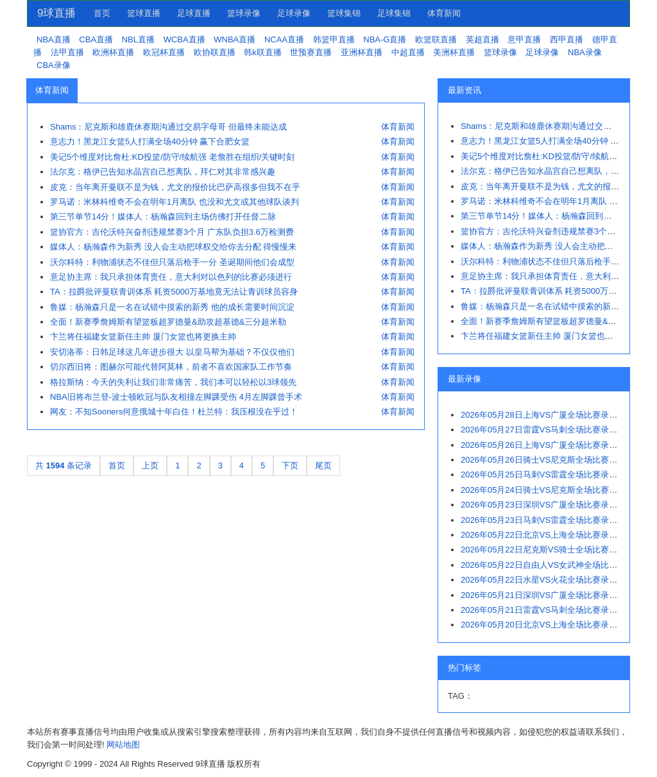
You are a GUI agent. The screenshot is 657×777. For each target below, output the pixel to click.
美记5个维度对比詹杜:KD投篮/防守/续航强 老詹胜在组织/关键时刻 (172, 157)
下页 (290, 465)
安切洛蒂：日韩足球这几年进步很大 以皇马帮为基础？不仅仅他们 (172, 352)
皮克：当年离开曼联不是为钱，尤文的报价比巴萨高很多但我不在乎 (175, 187)
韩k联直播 (263, 52)
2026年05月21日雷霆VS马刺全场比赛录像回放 (547, 610)
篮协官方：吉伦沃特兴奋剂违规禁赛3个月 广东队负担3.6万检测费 (172, 232)
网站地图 (123, 744)
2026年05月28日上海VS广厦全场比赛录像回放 (547, 415)
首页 (102, 13)
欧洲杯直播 (113, 52)
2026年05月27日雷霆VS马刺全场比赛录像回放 (547, 429)
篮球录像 (243, 13)
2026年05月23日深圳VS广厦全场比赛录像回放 (547, 504)
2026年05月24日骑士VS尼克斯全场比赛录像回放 (551, 490)
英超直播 (482, 39)
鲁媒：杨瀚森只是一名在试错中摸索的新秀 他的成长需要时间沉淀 (172, 307)
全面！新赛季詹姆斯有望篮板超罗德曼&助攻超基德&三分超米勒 (168, 322)
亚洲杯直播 (361, 52)
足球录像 (294, 13)
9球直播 (56, 13)
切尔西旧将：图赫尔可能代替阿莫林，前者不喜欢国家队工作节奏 (171, 366)
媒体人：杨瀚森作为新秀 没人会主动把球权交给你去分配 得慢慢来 (173, 247)
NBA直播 (54, 39)
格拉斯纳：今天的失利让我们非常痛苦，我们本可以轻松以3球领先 (173, 382)
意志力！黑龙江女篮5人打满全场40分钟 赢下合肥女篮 (150, 141)
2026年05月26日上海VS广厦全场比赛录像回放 (547, 445)
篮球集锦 (344, 13)
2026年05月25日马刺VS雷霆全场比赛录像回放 (547, 474)
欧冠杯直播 (164, 52)
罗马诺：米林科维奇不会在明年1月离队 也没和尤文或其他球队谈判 (174, 202)
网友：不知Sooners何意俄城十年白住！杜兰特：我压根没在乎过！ (174, 411)
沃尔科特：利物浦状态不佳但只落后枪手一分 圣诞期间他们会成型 (172, 262)
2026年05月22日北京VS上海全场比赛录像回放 (547, 535)
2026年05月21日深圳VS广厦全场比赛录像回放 (547, 595)
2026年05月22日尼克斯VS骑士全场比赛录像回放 (551, 549)
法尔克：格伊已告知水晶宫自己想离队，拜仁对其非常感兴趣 (162, 171)
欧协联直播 (214, 52)
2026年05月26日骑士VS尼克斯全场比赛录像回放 (551, 460)
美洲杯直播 (454, 52)
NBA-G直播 (384, 39)
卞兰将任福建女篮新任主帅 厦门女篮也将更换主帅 (143, 336)
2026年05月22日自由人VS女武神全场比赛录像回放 (556, 565)
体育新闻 (444, 13)
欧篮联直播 (436, 39)
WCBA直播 (184, 39)
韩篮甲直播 (334, 39)
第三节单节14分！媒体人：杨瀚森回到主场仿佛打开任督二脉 (163, 216)
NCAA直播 (284, 39)
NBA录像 (585, 52)
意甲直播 (524, 39)
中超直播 (408, 52)
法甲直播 (67, 52)
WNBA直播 (234, 39)
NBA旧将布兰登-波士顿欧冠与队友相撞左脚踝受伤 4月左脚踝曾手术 (176, 397)
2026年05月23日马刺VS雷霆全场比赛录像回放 (547, 520)
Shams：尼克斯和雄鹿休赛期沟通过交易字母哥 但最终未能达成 (168, 127)
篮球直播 (143, 13)
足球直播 (193, 13)
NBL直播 (138, 39)
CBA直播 (96, 39)
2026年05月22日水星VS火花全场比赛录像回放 (547, 580)
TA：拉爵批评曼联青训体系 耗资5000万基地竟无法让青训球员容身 (174, 291)
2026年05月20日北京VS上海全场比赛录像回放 (547, 624)
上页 (150, 465)
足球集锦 (394, 13)
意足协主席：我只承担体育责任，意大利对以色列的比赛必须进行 (171, 277)
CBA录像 (54, 65)
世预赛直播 (311, 52)
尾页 (323, 465)
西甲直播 (566, 39)
